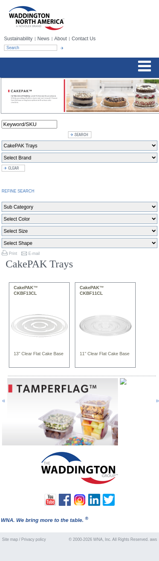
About (60, 38)
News (43, 38)
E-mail (34, 253)
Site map (10, 539)
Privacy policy (33, 539)
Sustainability (18, 38)
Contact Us (83, 38)
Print (13, 253)
